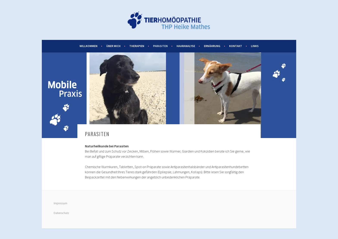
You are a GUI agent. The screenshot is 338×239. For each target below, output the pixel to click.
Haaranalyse (186, 46)
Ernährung (212, 46)
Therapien (136, 46)
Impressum (60, 203)
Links (255, 46)
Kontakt (235, 46)
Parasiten (160, 46)
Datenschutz (61, 213)
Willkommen (88, 46)
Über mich (113, 46)
